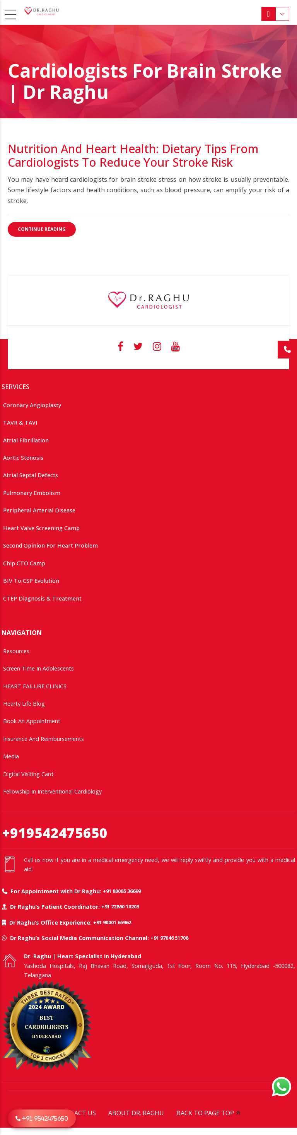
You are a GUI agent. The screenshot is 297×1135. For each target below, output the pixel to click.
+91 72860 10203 (120, 906)
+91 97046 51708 (169, 937)
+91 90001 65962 (112, 921)
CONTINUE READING (42, 229)
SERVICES (15, 386)
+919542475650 (55, 832)
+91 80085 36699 (122, 890)
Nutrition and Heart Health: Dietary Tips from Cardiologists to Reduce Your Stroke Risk (133, 155)
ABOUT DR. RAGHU (136, 1112)
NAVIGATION (22, 632)
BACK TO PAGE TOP (205, 1112)
